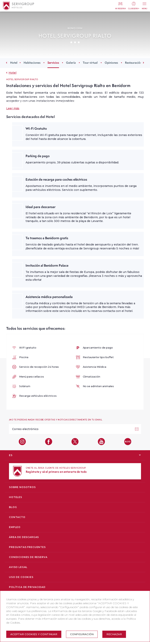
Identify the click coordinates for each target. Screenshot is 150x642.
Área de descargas (24, 537)
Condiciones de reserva (28, 557)
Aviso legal (18, 567)
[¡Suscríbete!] (137, 429)
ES (10, 455)
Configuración (82, 634)
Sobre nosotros (22, 487)
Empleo (15, 527)
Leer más (12, 108)
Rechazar (114, 634)
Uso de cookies (21, 577)
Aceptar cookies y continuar (33, 634)
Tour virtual (90, 63)
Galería (71, 63)
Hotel (13, 63)
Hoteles (15, 497)
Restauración (133, 63)
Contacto (17, 517)
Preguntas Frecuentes (27, 547)
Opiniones (111, 63)
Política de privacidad (27, 587)
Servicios (53, 63)
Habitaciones (32, 63)
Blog (13, 507)
